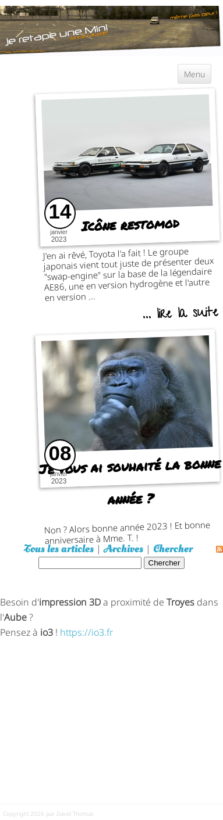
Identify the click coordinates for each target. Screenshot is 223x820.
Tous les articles (59, 549)
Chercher (173, 549)
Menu (194, 73)
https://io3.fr (86, 631)
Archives (123, 549)
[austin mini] (111, 29)
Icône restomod (130, 224)
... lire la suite (179, 315)
